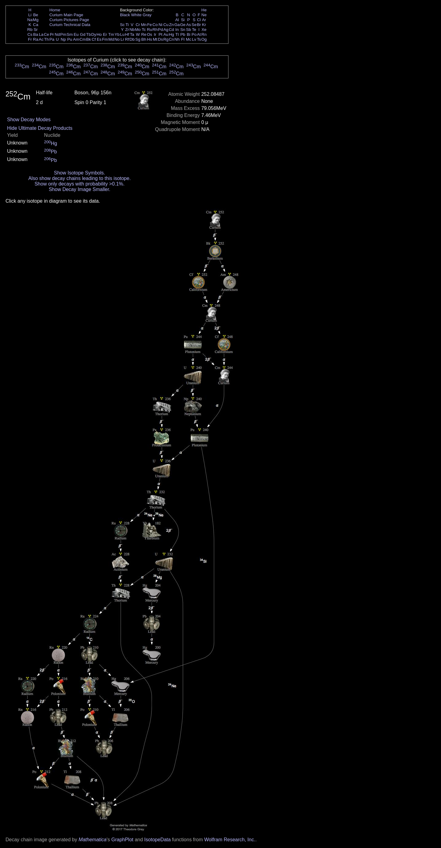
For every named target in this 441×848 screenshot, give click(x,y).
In (177, 29)
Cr (138, 24)
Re (143, 34)
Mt (155, 39)
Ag (165, 29)
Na (29, 19)
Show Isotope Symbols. (79, 172)
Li (29, 15)
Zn (171, 24)
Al (177, 19)
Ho (99, 34)
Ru (149, 29)
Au (165, 34)
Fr (30, 39)
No (117, 39)
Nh (177, 39)
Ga (177, 24)
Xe (204, 29)
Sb (188, 29)
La (41, 34)
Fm (105, 39)
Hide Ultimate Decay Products (39, 128)
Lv (194, 39)
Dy (93, 34)
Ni (161, 24)
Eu (76, 34)
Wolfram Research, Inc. (229, 839)
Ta (132, 34)
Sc (122, 24)
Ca (35, 24)
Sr (36, 29)
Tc (144, 29)
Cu (165, 24)
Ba (35, 34)
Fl (182, 39)
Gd (82, 34)
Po (194, 34)
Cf (94, 39)
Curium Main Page (66, 15)
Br (199, 24)
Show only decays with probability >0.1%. (80, 183)
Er (105, 34)
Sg (137, 39)
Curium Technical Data (69, 24)
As (188, 24)
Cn (171, 39)
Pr (52, 34)
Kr (204, 24)
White (136, 15)
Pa (51, 39)
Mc (188, 39)
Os (149, 34)
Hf (127, 34)
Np (63, 39)
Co (155, 24)
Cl (199, 19)
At (199, 34)
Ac (41, 39)
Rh (155, 29)
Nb (132, 29)
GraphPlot (122, 839)
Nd (57, 34)
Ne (204, 15)
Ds (160, 39)
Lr (122, 39)
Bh (143, 39)
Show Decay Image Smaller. (79, 189)
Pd (160, 29)
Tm (111, 34)
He (204, 10)
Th (46, 39)
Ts (199, 39)
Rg (165, 39)
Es (99, 39)
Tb (88, 34)
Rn (204, 34)
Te (194, 29)
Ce (46, 34)
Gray (147, 15)
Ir (155, 34)
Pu (69, 39)
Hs (149, 39)
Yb (117, 34)
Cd (171, 29)
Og (204, 39)
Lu (122, 34)
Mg (36, 19)
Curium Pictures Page (69, 19)
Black (125, 15)
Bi (188, 34)
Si (183, 19)
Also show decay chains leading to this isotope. (79, 178)
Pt (161, 34)
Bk (88, 39)
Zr (127, 29)
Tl (177, 34)
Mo (138, 29)
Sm (70, 34)
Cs (29, 34)
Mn (144, 24)
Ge (183, 24)
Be (35, 15)
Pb (182, 34)
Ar (204, 19)
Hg (171, 34)
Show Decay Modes (29, 119)
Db (132, 39)
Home (54, 10)
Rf (127, 39)
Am (76, 39)
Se (194, 24)
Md (111, 39)
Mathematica (92, 839)
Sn (182, 29)
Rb (29, 29)
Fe (149, 24)
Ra (35, 39)
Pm (63, 34)
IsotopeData (157, 839)
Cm (83, 39)
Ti (127, 24)
